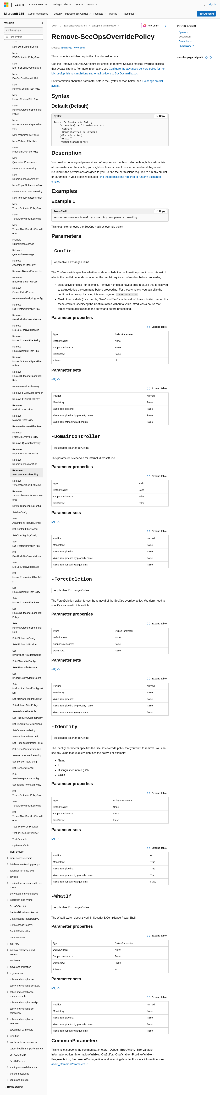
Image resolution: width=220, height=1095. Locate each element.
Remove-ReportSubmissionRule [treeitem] (24, 453)
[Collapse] (42, 23)
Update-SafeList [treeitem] (21, 837)
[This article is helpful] (206, 57)
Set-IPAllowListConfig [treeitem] (23, 630)
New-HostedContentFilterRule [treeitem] (25, 89)
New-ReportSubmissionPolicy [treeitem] (25, 168)
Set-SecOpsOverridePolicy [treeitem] (26, 747)
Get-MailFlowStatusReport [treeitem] (24, 904)
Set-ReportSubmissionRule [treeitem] (26, 741)
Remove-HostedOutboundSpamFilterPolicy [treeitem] (27, 353)
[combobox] (23, 30)
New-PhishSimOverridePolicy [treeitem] (25, 141)
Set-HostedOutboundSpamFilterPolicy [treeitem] (27, 605)
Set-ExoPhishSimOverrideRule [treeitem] (26, 546)
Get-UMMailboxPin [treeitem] (20, 923)
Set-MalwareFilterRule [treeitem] (24, 703)
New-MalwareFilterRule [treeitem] (24, 133)
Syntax (184, 32)
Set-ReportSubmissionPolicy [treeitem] (27, 734)
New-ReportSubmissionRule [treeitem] (27, 177)
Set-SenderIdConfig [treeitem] (23, 760)
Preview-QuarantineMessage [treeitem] (23, 233)
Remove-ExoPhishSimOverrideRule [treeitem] (26, 309)
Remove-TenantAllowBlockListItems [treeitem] (26, 474)
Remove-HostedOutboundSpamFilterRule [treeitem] (27, 368)
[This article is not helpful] (210, 57)
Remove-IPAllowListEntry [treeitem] (25, 378)
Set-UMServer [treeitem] (17, 1053)
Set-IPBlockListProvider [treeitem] (25, 659)
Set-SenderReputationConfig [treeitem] (25, 768)
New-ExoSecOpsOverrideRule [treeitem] (25, 68)
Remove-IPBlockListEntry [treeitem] (26, 391)
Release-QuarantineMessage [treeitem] (23, 244)
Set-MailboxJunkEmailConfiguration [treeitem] (27, 680)
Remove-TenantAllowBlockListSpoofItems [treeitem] (27, 487)
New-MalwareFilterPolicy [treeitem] (25, 127)
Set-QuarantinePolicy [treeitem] (23, 722)
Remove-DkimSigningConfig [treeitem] (27, 290)
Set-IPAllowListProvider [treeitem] (24, 636)
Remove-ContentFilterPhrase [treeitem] (23, 282)
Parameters (186, 45)
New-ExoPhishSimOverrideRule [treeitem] (26, 57)
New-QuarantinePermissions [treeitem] (24, 152)
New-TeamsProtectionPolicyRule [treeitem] (27, 198)
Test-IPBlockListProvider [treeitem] (25, 825)
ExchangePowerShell (75, 25)
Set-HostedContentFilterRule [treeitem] (25, 592)
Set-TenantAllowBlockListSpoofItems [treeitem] (27, 808)
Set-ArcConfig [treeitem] (19, 504)
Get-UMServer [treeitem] (17, 929)
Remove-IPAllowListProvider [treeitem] (27, 384)
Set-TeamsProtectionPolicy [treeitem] (26, 776)
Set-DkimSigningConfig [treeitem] (24, 527)
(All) (55, 379)
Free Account (206, 13)
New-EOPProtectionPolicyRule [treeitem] (26, 47)
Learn (55, 25)
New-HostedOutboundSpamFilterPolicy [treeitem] (27, 101)
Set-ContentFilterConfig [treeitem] (24, 521)
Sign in (212, 4)
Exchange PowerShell (73, 47)
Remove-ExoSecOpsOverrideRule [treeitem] (25, 319)
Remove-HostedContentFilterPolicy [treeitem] (26, 330)
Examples (185, 41)
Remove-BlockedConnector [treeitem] (27, 263)
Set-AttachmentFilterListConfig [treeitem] (26, 512)
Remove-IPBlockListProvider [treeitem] (22, 399)
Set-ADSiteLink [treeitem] (18, 1046)
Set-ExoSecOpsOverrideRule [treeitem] (25, 556)
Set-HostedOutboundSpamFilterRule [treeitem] (27, 619)
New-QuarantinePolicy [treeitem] (24, 160)
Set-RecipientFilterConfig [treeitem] (25, 728)
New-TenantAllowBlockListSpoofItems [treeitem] (27, 221)
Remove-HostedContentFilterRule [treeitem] (25, 340)
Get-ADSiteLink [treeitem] (18, 898)
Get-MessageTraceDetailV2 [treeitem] (24, 910)
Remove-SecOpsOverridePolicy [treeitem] (25, 464)
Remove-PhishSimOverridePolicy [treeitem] (25, 426)
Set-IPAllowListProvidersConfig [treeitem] (26, 644)
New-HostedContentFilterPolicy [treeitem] (26, 78)
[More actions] (166, 26)
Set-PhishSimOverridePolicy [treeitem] (27, 709)
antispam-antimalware (104, 25)
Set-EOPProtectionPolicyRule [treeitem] (26, 535)
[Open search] (203, 5)
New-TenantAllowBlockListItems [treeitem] (26, 208)
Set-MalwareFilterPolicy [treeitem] (25, 697)
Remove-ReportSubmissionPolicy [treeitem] (25, 443)
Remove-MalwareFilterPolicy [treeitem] (22, 409)
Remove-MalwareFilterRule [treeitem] (27, 418)
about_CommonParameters (68, 1064)
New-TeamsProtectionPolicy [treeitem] (27, 189)
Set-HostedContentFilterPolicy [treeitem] (26, 581)
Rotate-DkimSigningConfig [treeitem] (26, 498)
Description (185, 36)
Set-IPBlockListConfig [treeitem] (24, 653)
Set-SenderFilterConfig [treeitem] (24, 753)
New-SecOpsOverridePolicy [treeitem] (27, 183)
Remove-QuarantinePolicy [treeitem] (26, 435)
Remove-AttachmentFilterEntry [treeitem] (24, 254)
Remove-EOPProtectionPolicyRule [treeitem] (26, 298)
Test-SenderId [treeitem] (19, 831)
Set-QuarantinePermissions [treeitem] (27, 716)
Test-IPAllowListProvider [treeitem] (25, 818)
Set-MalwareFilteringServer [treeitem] (27, 690)
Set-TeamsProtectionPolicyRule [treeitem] (27, 785)
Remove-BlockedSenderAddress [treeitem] (24, 271)
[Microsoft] (6, 4)
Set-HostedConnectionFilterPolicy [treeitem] (27, 569)
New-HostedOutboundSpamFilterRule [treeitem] (27, 116)
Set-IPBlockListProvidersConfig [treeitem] (26, 667)
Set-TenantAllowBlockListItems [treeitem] (26, 795)
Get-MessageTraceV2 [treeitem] (21, 917)
